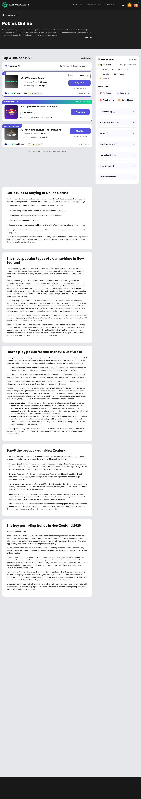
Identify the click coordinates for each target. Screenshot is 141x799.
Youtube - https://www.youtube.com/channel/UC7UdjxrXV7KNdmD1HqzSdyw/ (11, 712)
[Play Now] (79, 83)
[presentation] (70, 672)
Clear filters (132, 59)
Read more (88, 38)
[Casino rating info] (43, 93)
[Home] (3, 15)
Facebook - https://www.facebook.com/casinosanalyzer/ (4, 712)
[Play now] (80, 112)
